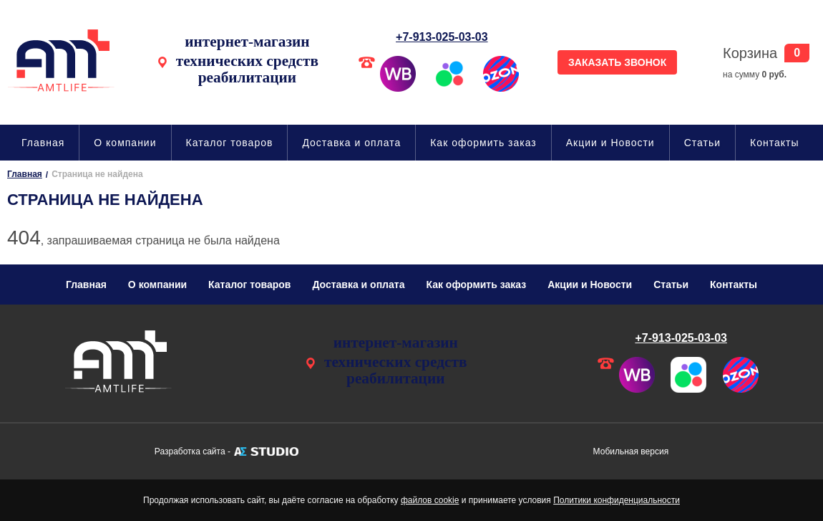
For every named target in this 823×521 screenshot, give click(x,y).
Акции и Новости (610, 142)
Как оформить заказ (483, 142)
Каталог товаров (229, 142)
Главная (42, 142)
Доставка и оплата (351, 142)
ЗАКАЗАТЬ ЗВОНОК (617, 62)
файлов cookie (430, 500)
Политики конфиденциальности (616, 500)
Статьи (702, 142)
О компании (125, 142)
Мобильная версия (631, 451)
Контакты (774, 142)
